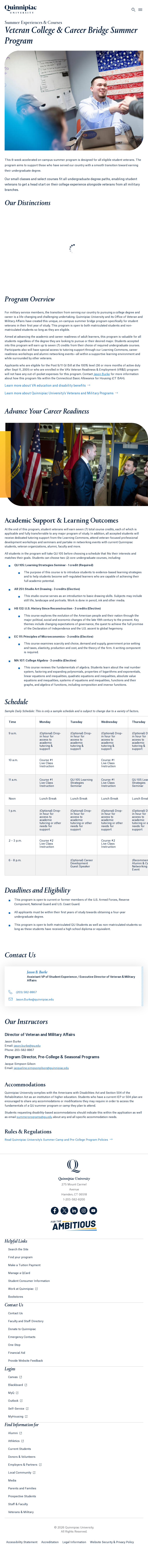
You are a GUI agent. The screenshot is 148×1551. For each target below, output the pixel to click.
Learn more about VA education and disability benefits (45, 385)
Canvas (13, 1377)
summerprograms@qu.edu (34, 1117)
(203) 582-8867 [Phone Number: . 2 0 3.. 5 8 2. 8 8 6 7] (22, 992)
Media (12, 1480)
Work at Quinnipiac (21, 1289)
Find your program (20, 1257)
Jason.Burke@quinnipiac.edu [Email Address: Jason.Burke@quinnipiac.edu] (31, 999)
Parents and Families (22, 1488)
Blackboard (16, 1385)
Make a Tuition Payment (24, 1265)
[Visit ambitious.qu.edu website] (74, 1225)
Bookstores (15, 1297)
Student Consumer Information (29, 1281)
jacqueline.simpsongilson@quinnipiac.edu (41, 1068)
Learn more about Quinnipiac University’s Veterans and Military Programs (59, 393)
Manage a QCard (19, 1273)
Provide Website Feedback (25, 1361)
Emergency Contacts (21, 1337)
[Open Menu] (140, 10)
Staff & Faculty (18, 1504)
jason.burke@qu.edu (27, 1046)
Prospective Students (22, 1496)
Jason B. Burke (37, 972)
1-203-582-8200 (74, 1199)
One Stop (14, 1345)
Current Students (19, 1449)
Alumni (13, 1433)
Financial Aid (16, 1353)
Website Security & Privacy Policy (112, 1542)
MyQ (11, 1393)
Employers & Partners (23, 1465)
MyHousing (16, 1416)
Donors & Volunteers (21, 1457)
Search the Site (18, 1249)
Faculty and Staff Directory (25, 1321)
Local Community (20, 1472)
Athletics (14, 1441)
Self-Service (16, 1408)
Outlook (13, 1401)
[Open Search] (133, 10)
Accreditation (50, 1542)
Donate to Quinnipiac (22, 1329)
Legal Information (74, 1542)
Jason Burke (101, 374)
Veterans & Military (21, 1512)
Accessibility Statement (21, 1542)
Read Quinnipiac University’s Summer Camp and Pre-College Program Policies (56, 1140)
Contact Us (15, 1313)
